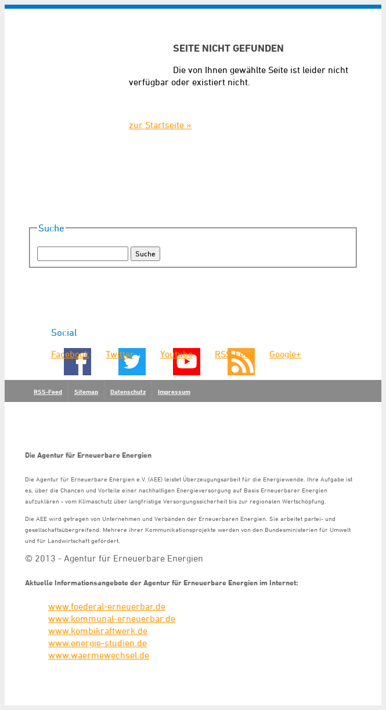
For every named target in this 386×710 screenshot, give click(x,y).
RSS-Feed (234, 354)
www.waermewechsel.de (98, 655)
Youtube (176, 354)
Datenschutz (128, 391)
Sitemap (86, 391)
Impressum (174, 391)
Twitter (120, 354)
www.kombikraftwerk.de (97, 630)
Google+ (285, 354)
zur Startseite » (160, 124)
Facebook (70, 354)
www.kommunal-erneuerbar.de (111, 618)
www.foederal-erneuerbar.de (106, 606)
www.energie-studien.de (97, 642)
